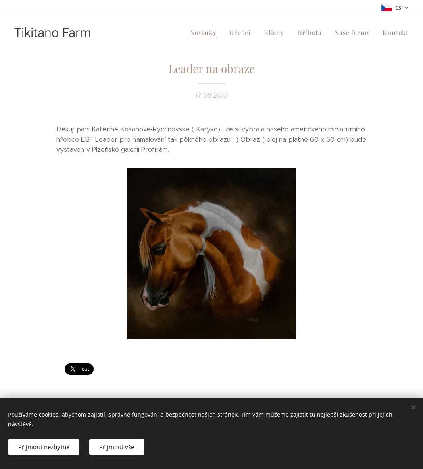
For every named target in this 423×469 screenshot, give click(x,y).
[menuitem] (210, 33)
